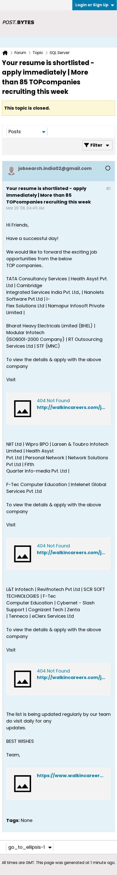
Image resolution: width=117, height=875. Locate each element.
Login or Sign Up (94, 5)
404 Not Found (53, 400)
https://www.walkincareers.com (75, 775)
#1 (108, 188)
